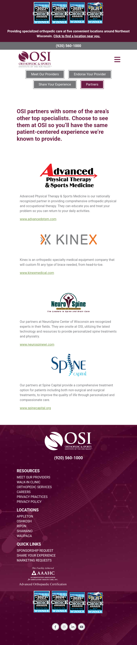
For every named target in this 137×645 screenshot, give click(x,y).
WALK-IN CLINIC (28, 482)
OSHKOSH (24, 521)
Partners (92, 84)
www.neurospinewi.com (37, 344)
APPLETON (25, 516)
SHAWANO (25, 531)
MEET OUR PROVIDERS (33, 477)
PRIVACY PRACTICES (32, 497)
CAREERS (24, 492)
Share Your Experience (55, 84)
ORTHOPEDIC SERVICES (34, 487)
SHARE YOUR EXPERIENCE (36, 555)
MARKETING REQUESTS (34, 560)
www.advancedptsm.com (38, 219)
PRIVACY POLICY (29, 502)
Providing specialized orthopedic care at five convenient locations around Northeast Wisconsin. (68, 33)
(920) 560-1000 (68, 46)
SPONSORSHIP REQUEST (35, 551)
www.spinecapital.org (35, 408)
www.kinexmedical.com (37, 273)
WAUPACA (24, 536)
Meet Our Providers (45, 74)
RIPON (21, 526)
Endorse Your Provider (90, 74)
